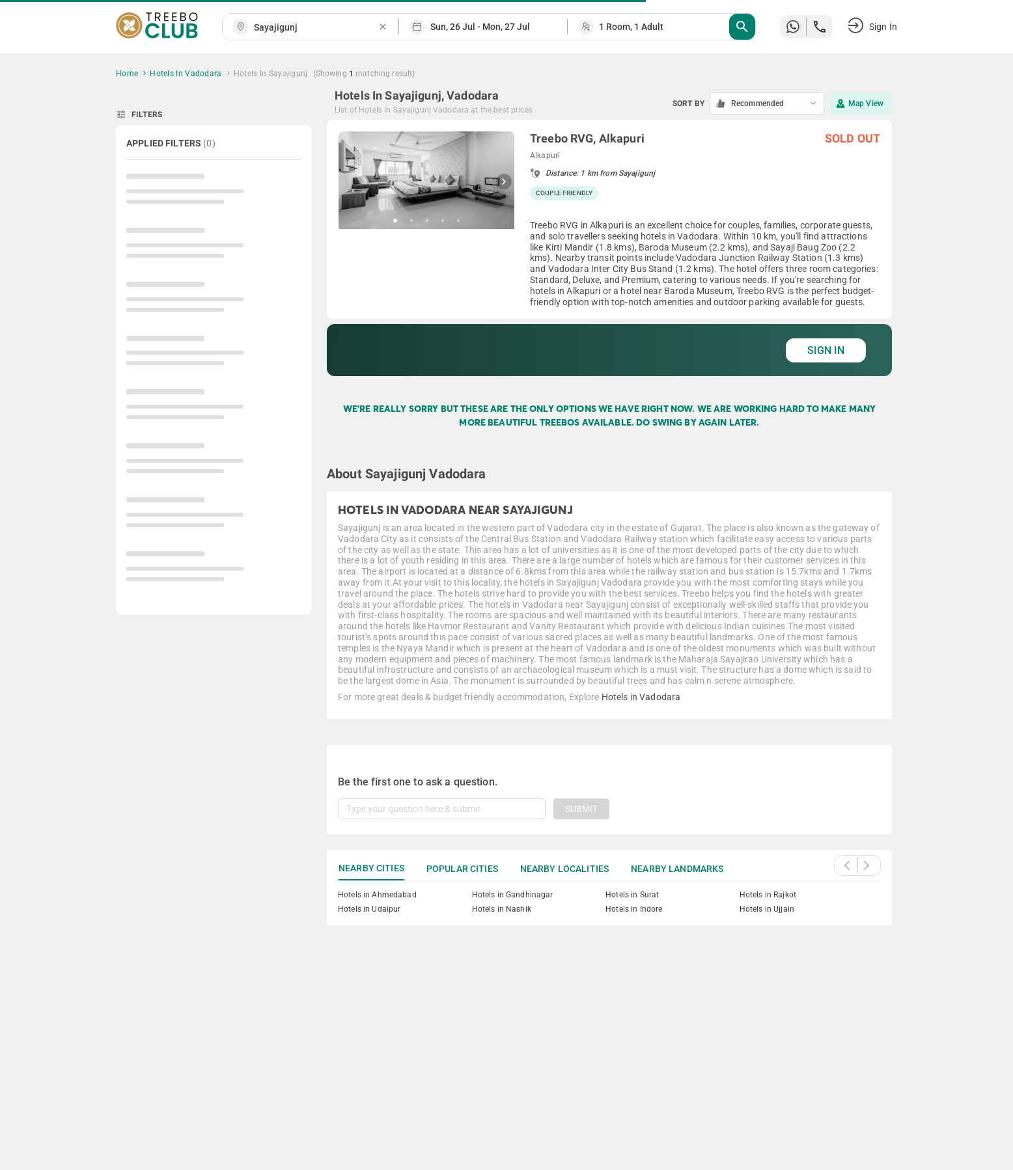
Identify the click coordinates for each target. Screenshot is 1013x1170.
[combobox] (316, 27)
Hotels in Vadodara (641, 697)
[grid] (609, 248)
